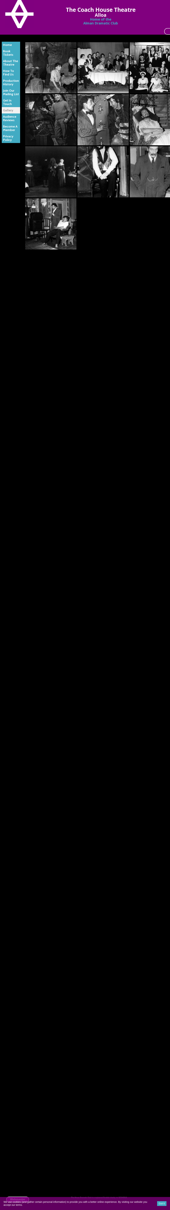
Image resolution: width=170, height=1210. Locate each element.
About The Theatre (10, 62)
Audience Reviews (9, 118)
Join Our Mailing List (11, 92)
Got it (162, 1203)
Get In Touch (7, 102)
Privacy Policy (8, 138)
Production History (11, 82)
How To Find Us (8, 72)
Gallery (8, 110)
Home (7, 45)
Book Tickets (8, 53)
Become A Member (10, 128)
